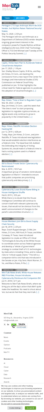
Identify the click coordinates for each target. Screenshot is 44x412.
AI (4, 363)
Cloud (6, 367)
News (6, 337)
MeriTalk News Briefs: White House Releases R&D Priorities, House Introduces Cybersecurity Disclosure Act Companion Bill (21, 275)
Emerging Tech (8, 23)
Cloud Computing (23, 60)
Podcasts (7, 348)
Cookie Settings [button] (15, 408)
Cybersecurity (21, 123)
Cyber (6, 371)
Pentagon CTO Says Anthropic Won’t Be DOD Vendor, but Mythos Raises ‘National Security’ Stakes (22, 28)
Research (7, 378)
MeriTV (7, 352)
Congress (7, 97)
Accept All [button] (30, 408)
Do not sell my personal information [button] (15, 404)
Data (5, 374)
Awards (6, 382)
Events (6, 341)
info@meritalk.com (11, 320)
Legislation (18, 97)
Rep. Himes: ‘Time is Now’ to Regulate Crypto (21, 100)
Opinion (7, 345)
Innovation (21, 270)
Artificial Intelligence (24, 23)
